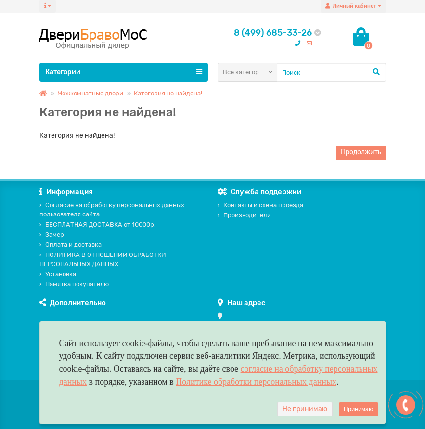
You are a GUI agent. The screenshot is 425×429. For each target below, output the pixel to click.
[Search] (331, 72)
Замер (51, 234)
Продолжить (361, 152)
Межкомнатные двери (90, 93)
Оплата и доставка (70, 244)
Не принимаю (305, 409)
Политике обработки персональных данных (256, 382)
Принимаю (358, 409)
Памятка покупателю (74, 284)
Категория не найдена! (168, 93)
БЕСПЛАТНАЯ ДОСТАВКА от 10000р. (97, 224)
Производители (244, 215)
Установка (57, 274)
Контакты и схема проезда (260, 205)
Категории (123, 72)
